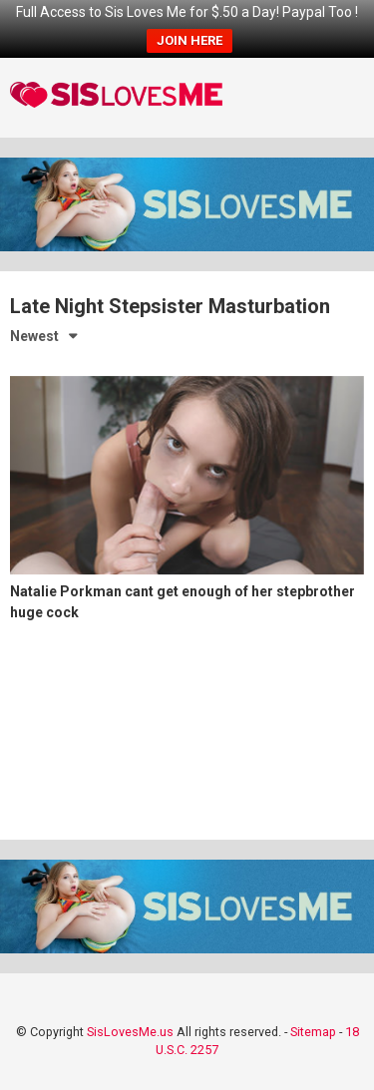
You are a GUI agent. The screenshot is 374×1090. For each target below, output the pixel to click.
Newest (34, 336)
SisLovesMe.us (130, 1031)
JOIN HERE (189, 40)
